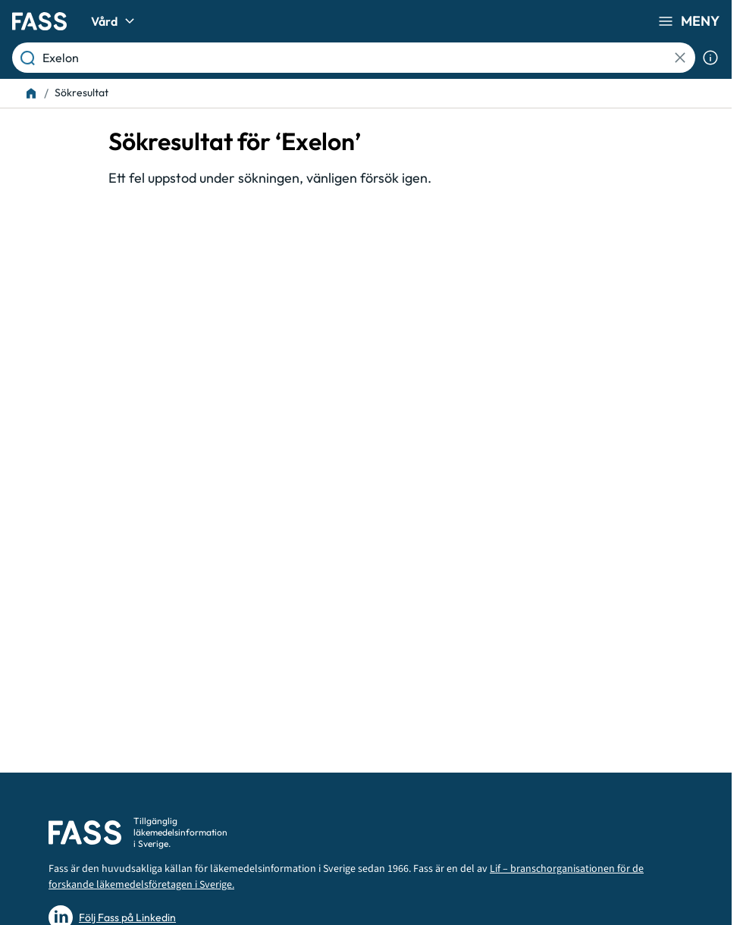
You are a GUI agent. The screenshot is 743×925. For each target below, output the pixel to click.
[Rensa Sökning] (680, 58)
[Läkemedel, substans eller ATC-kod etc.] (356, 58)
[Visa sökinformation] (710, 57)
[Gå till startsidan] (39, 21)
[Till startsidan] (31, 93)
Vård (115, 21)
